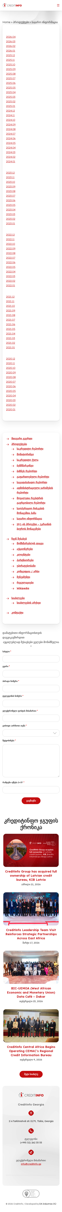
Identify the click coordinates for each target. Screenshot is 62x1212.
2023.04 (10, 209)
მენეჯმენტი (23, 577)
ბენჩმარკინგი (25, 465)
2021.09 (10, 310)
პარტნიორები (25, 560)
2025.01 (10, 106)
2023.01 (10, 223)
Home (6, 22)
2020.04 (11, 395)
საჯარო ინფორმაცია (29, 518)
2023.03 (10, 214)
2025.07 (10, 78)
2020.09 (11, 372)
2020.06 (11, 386)
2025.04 (11, 92)
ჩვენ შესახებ (19, 538)
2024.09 (11, 124)
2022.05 (10, 267)
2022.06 (10, 262)
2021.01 (10, 347)
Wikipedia (23, 588)
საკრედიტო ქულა (27, 459)
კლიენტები (23, 554)
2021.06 (10, 324)
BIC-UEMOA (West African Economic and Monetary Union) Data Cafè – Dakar (31, 992)
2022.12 (10, 234)
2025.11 (10, 59)
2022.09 (10, 248)
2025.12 (10, 55)
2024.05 (11, 143)
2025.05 (11, 87)
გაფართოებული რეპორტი (33, 476)
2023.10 (10, 182)
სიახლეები (18, 598)
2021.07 (10, 319)
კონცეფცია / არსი (28, 571)
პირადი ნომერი (10, 681)
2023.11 (10, 177)
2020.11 (10, 363)
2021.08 (10, 315)
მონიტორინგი (25, 454)
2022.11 (10, 239)
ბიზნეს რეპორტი (27, 471)
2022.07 (10, 257)
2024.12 (10, 110)
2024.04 (11, 147)
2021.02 (10, 342)
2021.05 (10, 329)
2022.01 (10, 285)
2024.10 (10, 120)
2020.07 (11, 381)
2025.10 (10, 64)
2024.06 (11, 138)
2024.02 (10, 156)
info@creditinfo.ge (31, 1164)
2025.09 (11, 69)
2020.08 (11, 377)
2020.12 (10, 358)
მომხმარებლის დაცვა (30, 543)
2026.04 (11, 36)
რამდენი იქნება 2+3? (13, 782)
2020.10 (10, 367)
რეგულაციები (25, 582)
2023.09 (10, 186)
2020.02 (11, 404)
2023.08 (10, 191)
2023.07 (10, 195)
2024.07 (10, 133)
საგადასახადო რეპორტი (32, 482)
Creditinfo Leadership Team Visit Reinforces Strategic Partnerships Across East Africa (31, 934)
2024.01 (10, 161)
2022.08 (10, 253)
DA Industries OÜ (47, 1204)
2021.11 (10, 301)
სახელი (6, 651)
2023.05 (10, 205)
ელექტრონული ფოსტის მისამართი (20, 711)
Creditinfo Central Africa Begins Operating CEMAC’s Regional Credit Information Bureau (31, 1051)
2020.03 (11, 400)
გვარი (6, 666)
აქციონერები (25, 549)
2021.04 (10, 333)
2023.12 (10, 172)
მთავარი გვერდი (21, 438)
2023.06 (10, 200)
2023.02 (10, 218)
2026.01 (10, 50)
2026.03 (10, 41)
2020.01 (10, 409)
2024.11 (10, 115)
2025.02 (10, 101)
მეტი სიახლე (31, 1074)
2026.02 (10, 46)
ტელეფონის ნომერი (12, 696)
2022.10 (10, 243)
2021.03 (10, 338)
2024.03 (10, 152)
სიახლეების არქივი (29, 602)
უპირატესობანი (26, 565)
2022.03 (10, 276)
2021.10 (10, 305)
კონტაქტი (17, 612)
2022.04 (10, 271)
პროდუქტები (21, 22)
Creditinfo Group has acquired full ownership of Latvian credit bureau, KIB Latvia (31, 876)
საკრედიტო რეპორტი (30, 448)
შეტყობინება (9, 740)
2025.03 (10, 96)
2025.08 (11, 73)
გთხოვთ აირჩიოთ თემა (14, 725)
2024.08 (11, 129)
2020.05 (11, 391)
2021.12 (10, 296)
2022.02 (10, 280)
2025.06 (11, 83)
